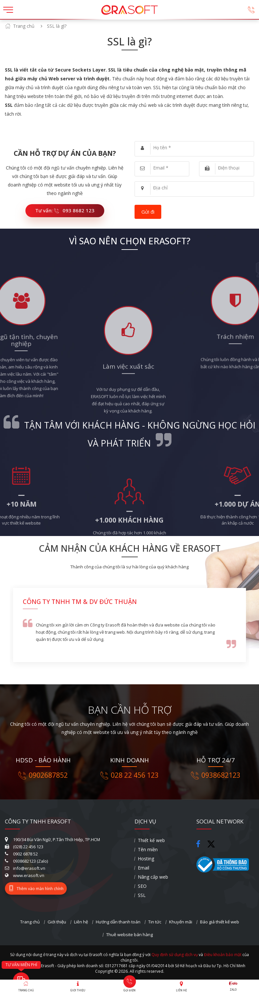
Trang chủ (24, 26)
